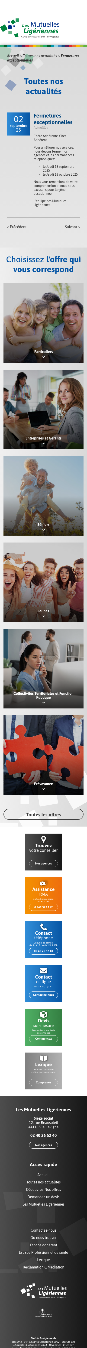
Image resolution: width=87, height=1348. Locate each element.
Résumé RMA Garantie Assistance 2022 (36, 1341)
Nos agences (43, 863)
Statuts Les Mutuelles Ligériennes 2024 (44, 1343)
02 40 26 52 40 (43, 951)
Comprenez (43, 1082)
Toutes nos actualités (40, 56)
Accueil (13, 56)
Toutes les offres (43, 814)
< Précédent (16, 227)
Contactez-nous (43, 995)
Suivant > (72, 227)
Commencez (43, 1038)
